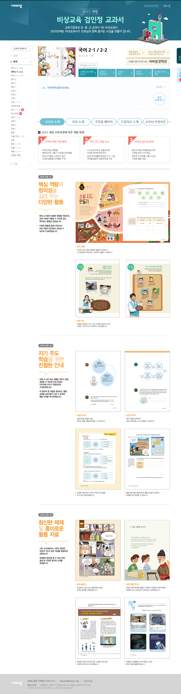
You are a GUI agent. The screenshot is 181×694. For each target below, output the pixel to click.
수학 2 (13, 94)
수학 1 (13, 98)
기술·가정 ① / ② (18, 136)
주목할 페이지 (104, 121)
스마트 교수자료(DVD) (86, 73)
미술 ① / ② (15, 148)
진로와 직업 (15, 155)
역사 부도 (15, 113)
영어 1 (13, 87)
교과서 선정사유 (155, 121)
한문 (13, 132)
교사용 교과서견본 (160, 73)
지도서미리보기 (139, 73)
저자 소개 (78, 121)
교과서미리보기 (103, 73)
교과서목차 (120, 73)
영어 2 (13, 83)
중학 (15, 61)
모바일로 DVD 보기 (88, 65)
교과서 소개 (52, 121)
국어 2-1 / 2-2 (17, 72)
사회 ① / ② (15, 102)
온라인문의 (88, 681)
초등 (15, 55)
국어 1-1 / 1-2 (17, 75)
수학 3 (13, 91)
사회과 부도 (15, 106)
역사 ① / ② (15, 110)
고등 (15, 163)
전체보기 (159, 87)
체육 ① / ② (15, 151)
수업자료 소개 (129, 121)
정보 (13, 140)
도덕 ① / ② (15, 117)
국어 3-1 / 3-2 (17, 68)
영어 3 (13, 79)
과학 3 (13, 121)
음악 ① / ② (15, 144)
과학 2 (13, 125)
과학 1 (13, 129)
